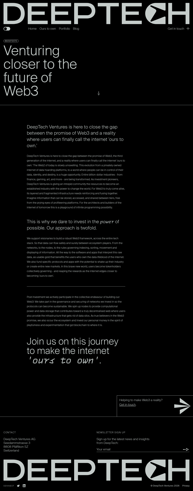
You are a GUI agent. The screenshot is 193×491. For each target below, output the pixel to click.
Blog (76, 29)
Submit (182, 449)
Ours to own (48, 29)
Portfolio (64, 29)
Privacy (185, 485)
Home (32, 29)
